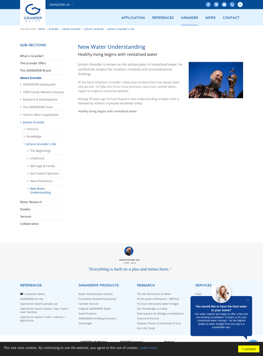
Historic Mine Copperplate (41, 115)
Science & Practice (148, 318)
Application (133, 18)
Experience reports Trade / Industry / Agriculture (42, 318)
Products (169, 341)
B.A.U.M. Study (146, 328)
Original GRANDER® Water (94, 308)
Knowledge (34, 136)
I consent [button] (249, 349)
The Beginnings (40, 151)
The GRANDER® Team (38, 107)
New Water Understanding (40, 190)
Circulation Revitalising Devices (97, 299)
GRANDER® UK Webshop (93, 341)
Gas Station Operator (44, 173)
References (163, 18)
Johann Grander (34, 122)
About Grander (31, 78)
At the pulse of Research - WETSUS (158, 299)
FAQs (198, 294)
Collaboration (29, 224)
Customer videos (34, 294)
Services (25, 216)
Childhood (37, 158)
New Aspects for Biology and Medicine (160, 313)
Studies (25, 209)
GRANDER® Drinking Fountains (97, 318)
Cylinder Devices (88, 303)
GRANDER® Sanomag (131, 341)
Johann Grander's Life (41, 144)
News (210, 18)
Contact (231, 18)
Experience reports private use (38, 303)
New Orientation (41, 181)
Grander (189, 18)
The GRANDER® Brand (35, 70)
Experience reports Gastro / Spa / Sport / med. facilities (44, 310)
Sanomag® (85, 323)
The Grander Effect (33, 63)
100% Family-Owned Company (43, 92)
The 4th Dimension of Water (154, 294)
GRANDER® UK (60, 5)
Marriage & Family (42, 166)
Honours (32, 129)
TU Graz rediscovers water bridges (158, 303)
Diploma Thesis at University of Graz (159, 323)
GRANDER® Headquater (39, 84)
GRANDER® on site (31, 299)
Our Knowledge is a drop (152, 308)
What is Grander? (32, 56)
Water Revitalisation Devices (95, 294)
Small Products (87, 313)
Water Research (31, 202)
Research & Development (40, 99)
